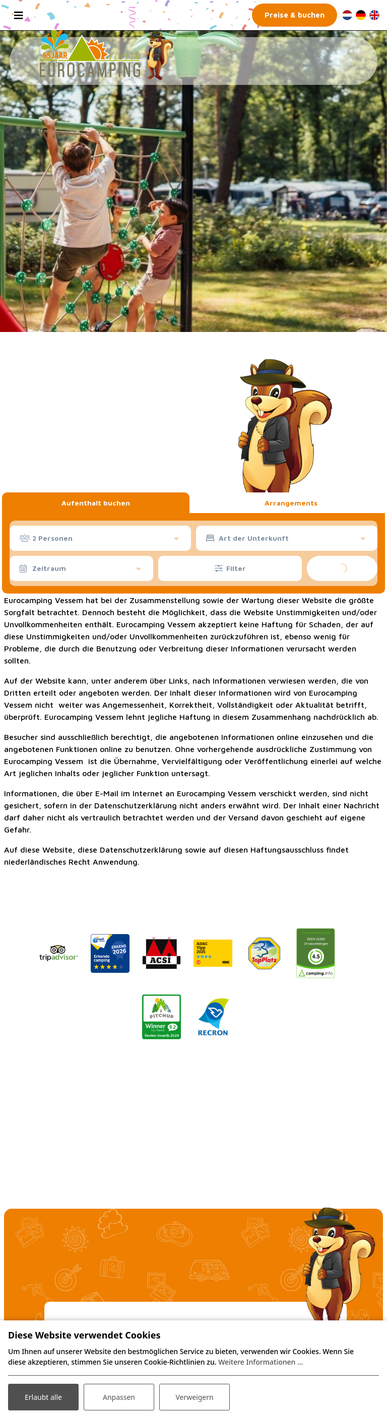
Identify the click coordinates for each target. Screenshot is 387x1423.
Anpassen (119, 1397)
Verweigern (194, 1397)
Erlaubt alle (43, 1397)
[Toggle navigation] (19, 15)
